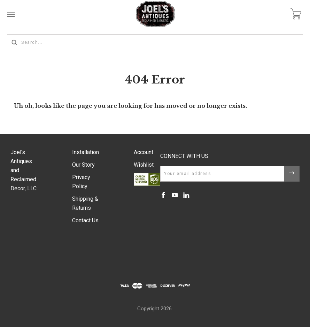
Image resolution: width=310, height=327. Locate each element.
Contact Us (85, 220)
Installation (85, 152)
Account (143, 152)
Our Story (83, 164)
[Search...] (155, 42)
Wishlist (144, 164)
